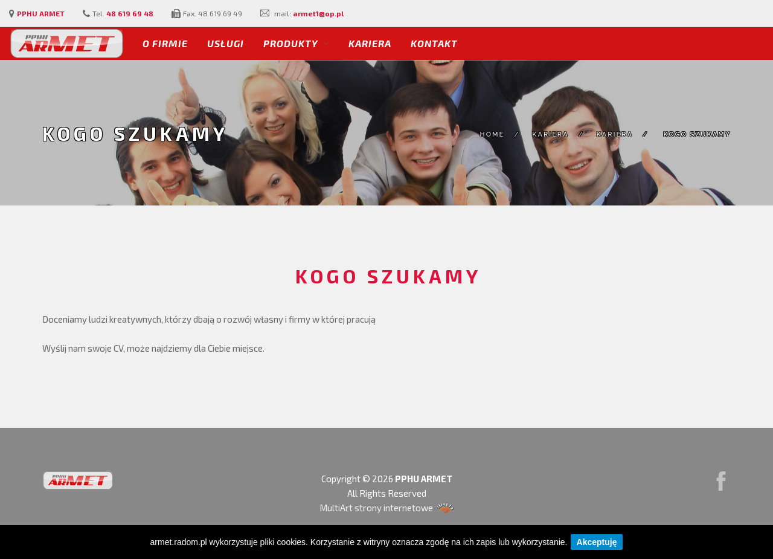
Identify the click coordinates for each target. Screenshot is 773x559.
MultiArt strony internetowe (386, 507)
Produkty (290, 43)
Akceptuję (597, 542)
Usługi (225, 43)
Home (492, 134)
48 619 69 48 (129, 13)
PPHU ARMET (41, 13)
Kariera (369, 43)
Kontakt (434, 43)
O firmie (165, 43)
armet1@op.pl (318, 13)
